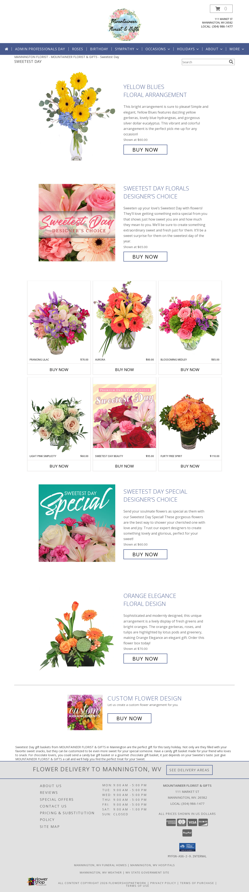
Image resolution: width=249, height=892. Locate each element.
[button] (221, 9)
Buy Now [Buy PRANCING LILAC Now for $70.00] (59, 369)
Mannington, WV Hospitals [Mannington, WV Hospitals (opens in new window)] (152, 865)
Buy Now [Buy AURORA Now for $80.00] (124, 369)
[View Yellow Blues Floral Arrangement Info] (80, 118)
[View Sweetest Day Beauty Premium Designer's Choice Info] (124, 416)
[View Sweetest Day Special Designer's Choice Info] (80, 523)
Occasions (158, 49)
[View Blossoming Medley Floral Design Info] (190, 319)
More (237, 49)
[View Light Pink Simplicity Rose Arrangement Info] (59, 416)
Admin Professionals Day (40, 49)
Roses (77, 49)
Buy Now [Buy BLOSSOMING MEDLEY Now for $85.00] (190, 369)
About (214, 49)
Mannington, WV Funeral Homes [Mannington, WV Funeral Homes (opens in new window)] (100, 865)
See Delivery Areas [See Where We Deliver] (189, 770)
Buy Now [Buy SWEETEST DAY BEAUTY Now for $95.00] (124, 466)
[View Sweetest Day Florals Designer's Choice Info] (80, 223)
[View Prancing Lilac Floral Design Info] (59, 319)
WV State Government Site (147, 872)
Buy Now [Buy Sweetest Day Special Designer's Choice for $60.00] (145, 554)
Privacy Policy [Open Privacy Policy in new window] (163, 883)
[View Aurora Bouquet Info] (124, 319)
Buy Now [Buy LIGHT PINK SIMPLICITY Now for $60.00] (59, 466)
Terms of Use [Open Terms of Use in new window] (137, 885)
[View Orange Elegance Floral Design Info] (80, 627)
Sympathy (127, 49)
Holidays (188, 49)
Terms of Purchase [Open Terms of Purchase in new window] (197, 883)
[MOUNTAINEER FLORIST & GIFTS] (124, 24)
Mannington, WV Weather (101, 872)
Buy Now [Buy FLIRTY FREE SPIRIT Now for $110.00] (190, 466)
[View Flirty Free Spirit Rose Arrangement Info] (190, 416)
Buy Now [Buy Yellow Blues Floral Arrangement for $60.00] (145, 149)
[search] (231, 61)
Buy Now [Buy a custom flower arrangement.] (129, 718)
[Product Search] (204, 62)
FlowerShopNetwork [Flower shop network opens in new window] (127, 883)
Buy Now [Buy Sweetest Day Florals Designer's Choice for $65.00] (145, 256)
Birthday (99, 49)
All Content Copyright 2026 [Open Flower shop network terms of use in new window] (83, 883)
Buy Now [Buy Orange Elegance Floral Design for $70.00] (145, 658)
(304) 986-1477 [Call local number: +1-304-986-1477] (222, 26)
